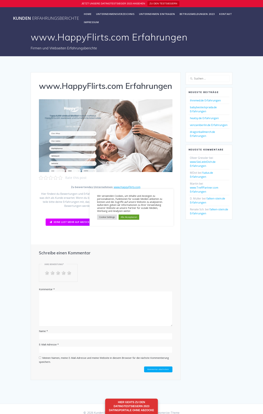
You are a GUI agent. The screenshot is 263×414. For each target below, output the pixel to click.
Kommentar (47, 289)
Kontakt (225, 14)
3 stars (58, 273)
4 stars (64, 273)
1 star (47, 273)
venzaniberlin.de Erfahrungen (208, 125)
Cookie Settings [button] (107, 217)
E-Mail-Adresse (49, 344)
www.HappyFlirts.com (127, 187)
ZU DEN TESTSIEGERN (163, 3)
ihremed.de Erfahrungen (205, 100)
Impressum (91, 22)
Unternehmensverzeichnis (115, 14)
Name (43, 331)
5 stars (69, 273)
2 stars (53, 273)
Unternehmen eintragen (157, 14)
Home (88, 14)
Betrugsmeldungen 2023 (197, 14)
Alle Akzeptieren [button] (129, 217)
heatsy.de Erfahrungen (204, 118)
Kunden (46, 18)
